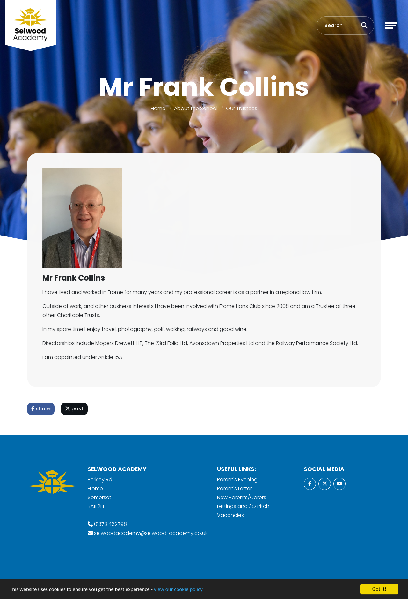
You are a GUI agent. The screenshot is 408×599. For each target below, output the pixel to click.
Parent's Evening (237, 479)
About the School (195, 108)
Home (158, 108)
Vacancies (230, 515)
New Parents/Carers (241, 497)
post (74, 408)
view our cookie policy (178, 590)
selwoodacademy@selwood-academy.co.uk (151, 533)
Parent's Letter (234, 488)
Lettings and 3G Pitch (243, 506)
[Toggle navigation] (391, 25)
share (41, 408)
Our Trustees (241, 108)
